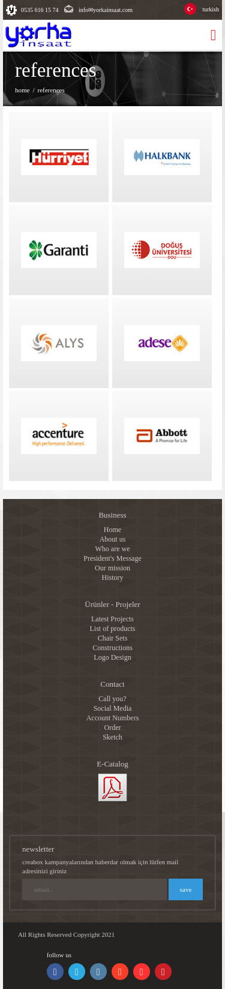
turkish (210, 9)
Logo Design (112, 657)
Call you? (112, 699)
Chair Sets (113, 638)
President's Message (112, 558)
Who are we (112, 549)
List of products (113, 628)
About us (113, 539)
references (51, 90)
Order (112, 727)
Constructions (112, 648)
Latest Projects (112, 619)
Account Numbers (112, 718)
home (22, 90)
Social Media (113, 708)
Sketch (112, 737)
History (113, 577)
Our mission (112, 568)
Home (112, 529)
